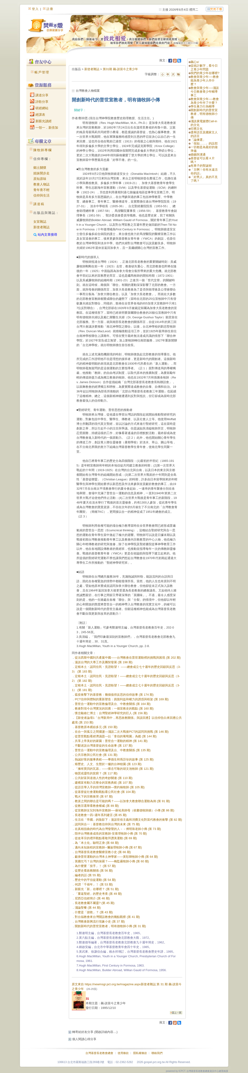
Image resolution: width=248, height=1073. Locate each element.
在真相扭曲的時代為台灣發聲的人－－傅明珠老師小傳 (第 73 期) (118, 829)
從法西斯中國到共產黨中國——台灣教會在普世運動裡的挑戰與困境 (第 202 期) (128, 657)
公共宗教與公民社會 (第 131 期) (96, 755)
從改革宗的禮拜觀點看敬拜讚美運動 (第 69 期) (106, 838)
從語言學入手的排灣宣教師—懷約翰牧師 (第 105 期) (109, 787)
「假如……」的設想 (204, 143)
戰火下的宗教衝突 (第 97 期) (94, 796)
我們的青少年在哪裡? (205, 73)
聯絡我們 (157, 1053)
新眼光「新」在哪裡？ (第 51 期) (97, 889)
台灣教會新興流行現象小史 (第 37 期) (100, 921)
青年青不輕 (41, 190)
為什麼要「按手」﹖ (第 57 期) (95, 866)
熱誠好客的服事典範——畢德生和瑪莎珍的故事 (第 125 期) (114, 759)
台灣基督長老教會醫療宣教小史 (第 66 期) (103, 852)
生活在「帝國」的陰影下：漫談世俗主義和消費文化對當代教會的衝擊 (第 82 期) (128, 819)
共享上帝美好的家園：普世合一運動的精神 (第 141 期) (111, 741)
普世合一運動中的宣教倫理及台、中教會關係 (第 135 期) (113, 750)
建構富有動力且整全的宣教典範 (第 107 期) (103, 782)
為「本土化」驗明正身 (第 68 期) (97, 843)
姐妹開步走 (41, 173)
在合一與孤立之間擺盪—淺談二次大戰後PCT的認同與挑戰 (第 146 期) (122, 731)
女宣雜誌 (39, 221)
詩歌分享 (39, 101)
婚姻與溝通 (198, 154)
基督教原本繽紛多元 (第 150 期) (96, 727)
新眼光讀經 (41, 121)
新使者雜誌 (41, 227)
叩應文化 (197, 128)
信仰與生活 (41, 195)
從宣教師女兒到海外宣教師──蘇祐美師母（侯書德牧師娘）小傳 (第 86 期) (124, 810)
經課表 (37, 114)
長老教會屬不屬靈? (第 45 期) (94, 903)
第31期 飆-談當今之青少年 (120, 69)
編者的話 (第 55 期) (88, 875)
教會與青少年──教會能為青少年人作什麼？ (205, 80)
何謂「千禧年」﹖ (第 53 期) (94, 884)
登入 (35, 9)
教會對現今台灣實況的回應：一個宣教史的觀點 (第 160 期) (114, 708)
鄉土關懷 (39, 167)
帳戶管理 (42, 72)
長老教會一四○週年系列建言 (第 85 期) (101, 815)
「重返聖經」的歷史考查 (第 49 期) (98, 893)
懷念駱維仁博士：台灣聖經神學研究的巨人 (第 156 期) (111, 713)
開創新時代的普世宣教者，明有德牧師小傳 (204, 113)
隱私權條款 (140, 1053)
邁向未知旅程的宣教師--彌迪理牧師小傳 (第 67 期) (108, 847)
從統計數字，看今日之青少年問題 (204, 67)
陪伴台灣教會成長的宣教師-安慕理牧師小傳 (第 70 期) (111, 833)
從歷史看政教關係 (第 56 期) (94, 870)
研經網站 (39, 108)
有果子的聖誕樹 (201, 165)
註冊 (50, 9)
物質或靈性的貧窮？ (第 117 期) (96, 773)
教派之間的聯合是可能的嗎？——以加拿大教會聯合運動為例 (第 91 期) (122, 801)
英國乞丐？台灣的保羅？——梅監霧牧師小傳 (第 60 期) (112, 861)
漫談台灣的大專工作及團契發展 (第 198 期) (103, 662)
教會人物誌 (41, 184)
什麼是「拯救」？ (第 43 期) (94, 912)
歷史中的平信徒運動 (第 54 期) (95, 880)
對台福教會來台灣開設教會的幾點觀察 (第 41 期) (107, 917)
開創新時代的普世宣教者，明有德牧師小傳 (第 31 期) (110, 926)
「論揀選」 (198, 139)
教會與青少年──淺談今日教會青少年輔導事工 (205, 91)
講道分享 (39, 95)
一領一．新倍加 (44, 127)
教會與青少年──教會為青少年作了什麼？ (205, 100)
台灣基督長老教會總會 (99, 1053)
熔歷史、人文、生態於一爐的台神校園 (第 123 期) (108, 764)
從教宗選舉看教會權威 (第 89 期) (97, 805)
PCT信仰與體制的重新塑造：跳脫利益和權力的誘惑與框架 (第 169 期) (122, 699)
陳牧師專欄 (42, 150)
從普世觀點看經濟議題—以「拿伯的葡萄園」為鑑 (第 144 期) (116, 736)
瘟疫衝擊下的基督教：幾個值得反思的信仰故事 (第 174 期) (114, 694)
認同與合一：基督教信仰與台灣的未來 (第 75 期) (107, 824)
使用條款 (123, 1053)
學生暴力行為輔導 (203, 106)
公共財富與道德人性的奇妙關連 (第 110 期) (103, 778)
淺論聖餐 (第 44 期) (88, 907)
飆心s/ (195, 62)
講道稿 (38, 204)
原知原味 (39, 179)
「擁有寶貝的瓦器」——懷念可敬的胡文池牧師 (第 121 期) (114, 768)
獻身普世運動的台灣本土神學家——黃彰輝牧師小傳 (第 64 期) (116, 856)
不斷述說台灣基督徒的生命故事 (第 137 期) (103, 745)
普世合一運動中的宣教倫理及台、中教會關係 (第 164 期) (113, 704)
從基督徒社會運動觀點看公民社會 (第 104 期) (105, 792)
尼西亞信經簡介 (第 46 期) (92, 898)
